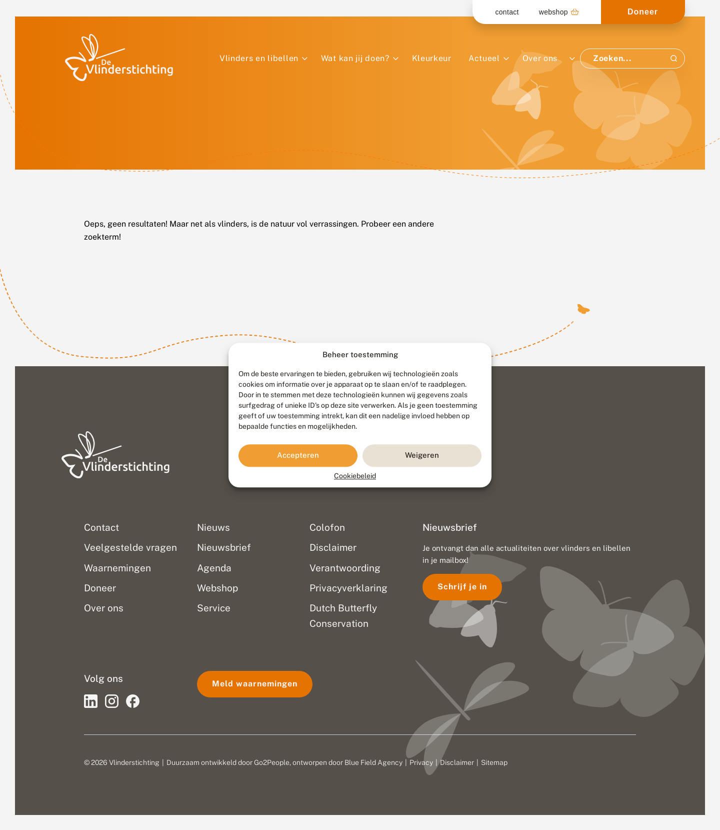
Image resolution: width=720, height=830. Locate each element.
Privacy (421, 762)
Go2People (272, 762)
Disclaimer (457, 762)
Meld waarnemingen (255, 683)
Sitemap (494, 762)
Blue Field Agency (373, 762)
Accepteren (298, 455)
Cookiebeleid (355, 476)
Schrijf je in (462, 586)
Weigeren (422, 455)
